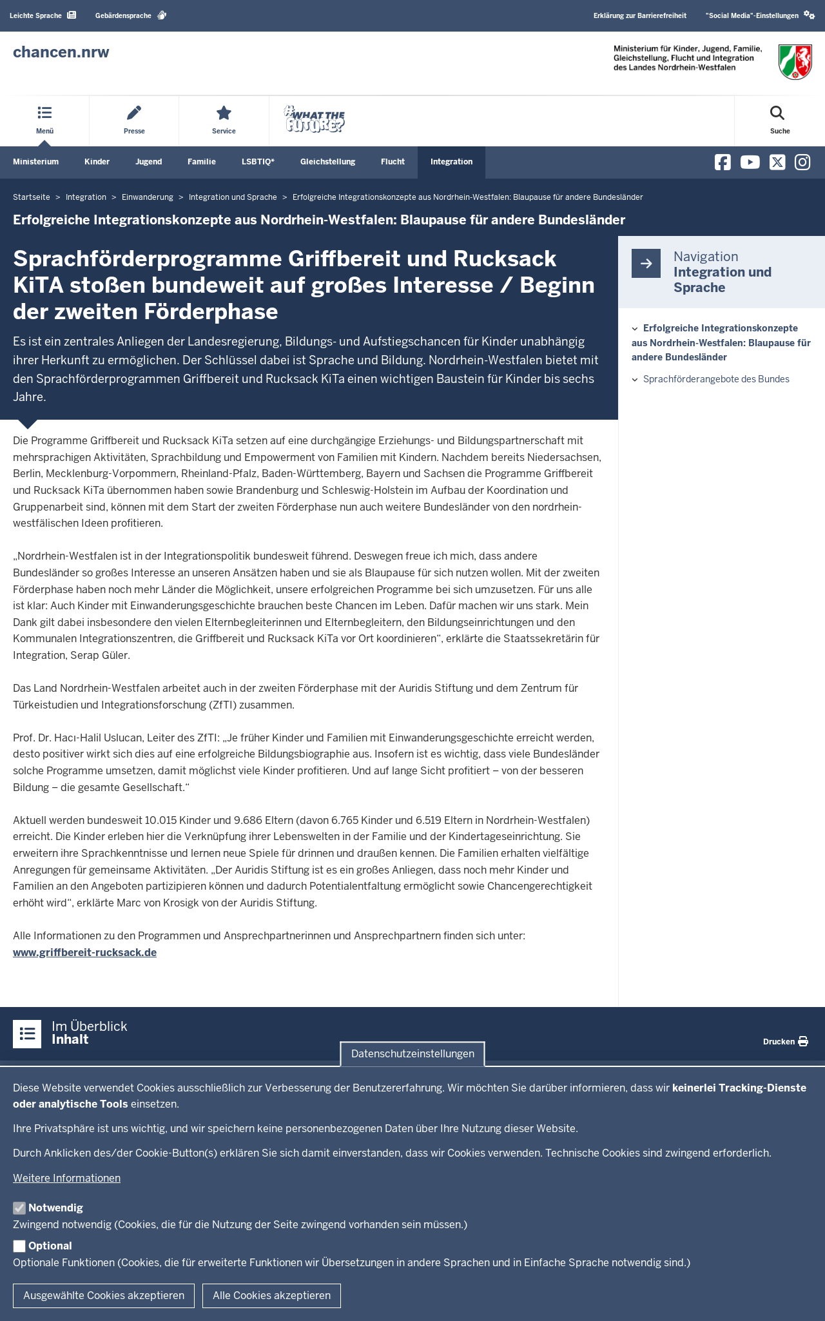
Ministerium (36, 162)
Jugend (148, 162)
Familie (202, 162)
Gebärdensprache (131, 15)
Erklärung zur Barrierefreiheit (640, 16)
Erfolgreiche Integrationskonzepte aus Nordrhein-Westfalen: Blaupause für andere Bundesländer (721, 342)
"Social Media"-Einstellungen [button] (760, 15)
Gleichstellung (327, 162)
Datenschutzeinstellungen (412, 1054)
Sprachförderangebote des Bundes (716, 379)
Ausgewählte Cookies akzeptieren (103, 1295)
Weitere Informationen (67, 1178)
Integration (451, 162)
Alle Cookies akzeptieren (272, 1295)
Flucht (393, 162)
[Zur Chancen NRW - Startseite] (61, 52)
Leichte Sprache (43, 15)
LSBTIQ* (258, 162)
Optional (50, 1246)
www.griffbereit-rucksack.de (85, 952)
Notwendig (55, 1208)
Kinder (97, 162)
